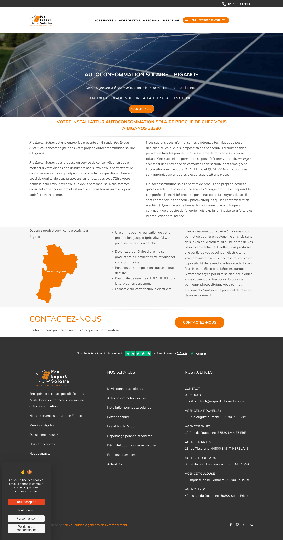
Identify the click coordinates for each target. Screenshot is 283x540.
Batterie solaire (118, 417)
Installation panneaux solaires (129, 407)
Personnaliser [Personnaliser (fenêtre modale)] (26, 518)
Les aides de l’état (120, 426)
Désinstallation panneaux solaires (132, 445)
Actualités (114, 464)
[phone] (252, 524)
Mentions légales (41, 425)
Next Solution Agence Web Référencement (96, 525)
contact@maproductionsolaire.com (220, 401)
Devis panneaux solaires (125, 388)
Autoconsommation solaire (126, 398)
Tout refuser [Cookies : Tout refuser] (26, 510)
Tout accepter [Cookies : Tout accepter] (26, 502)
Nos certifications (42, 444)
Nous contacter (40, 453)
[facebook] (230, 524)
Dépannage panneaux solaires (129, 436)
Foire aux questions (121, 455)
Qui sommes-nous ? (43, 435)
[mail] (244, 524)
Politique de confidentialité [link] (26, 528)
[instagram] (237, 524)
